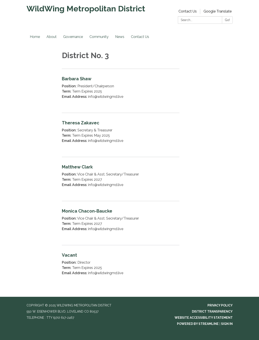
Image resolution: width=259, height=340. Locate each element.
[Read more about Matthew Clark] (120, 179)
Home (35, 37)
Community (99, 37)
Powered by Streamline (198, 324)
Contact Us (188, 11)
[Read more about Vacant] (120, 267)
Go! (227, 20)
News (119, 37)
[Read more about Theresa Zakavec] (120, 135)
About (51, 37)
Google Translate (218, 11)
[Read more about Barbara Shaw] (120, 91)
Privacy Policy (220, 305)
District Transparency (212, 311)
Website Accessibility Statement (204, 317)
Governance (73, 37)
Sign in (227, 324)
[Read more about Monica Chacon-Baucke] (120, 223)
